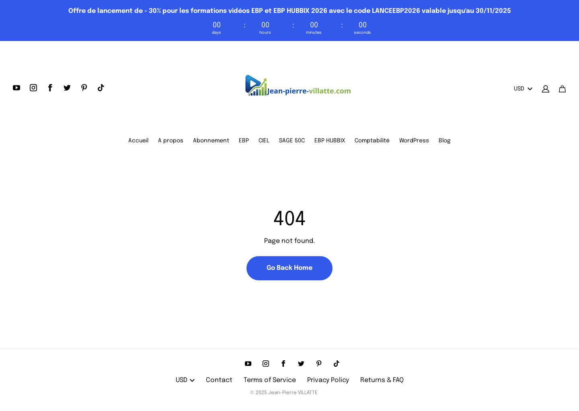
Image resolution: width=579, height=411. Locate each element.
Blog (445, 141)
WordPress (414, 141)
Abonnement (211, 141)
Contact (219, 380)
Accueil (138, 141)
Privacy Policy (328, 380)
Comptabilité (372, 141)
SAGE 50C (292, 141)
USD (523, 89)
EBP (244, 141)
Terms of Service (270, 380)
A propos (170, 141)
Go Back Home (289, 268)
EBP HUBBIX (329, 141)
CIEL (264, 141)
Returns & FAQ (382, 380)
